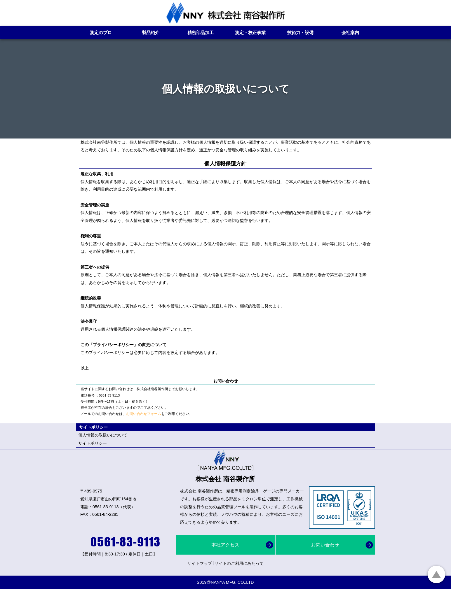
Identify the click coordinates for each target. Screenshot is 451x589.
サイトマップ (199, 563)
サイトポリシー (92, 443)
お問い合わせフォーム (143, 414)
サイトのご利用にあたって (239, 563)
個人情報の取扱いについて (102, 435)
